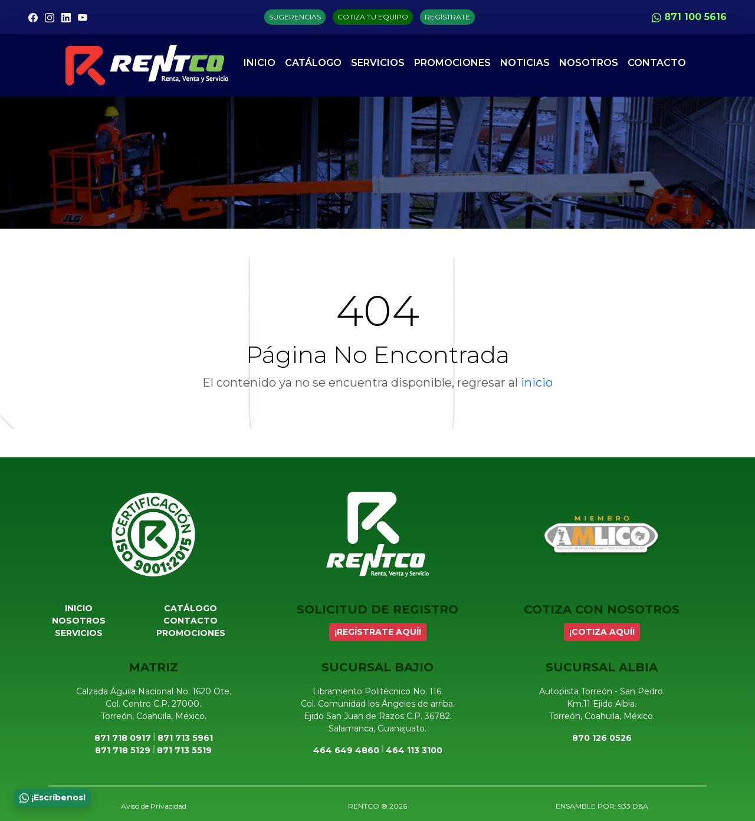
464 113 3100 (414, 750)
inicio (537, 382)
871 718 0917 (122, 738)
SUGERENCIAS (295, 16)
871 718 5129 (122, 750)
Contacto (657, 62)
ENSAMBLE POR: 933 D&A (602, 806)
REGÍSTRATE (447, 16)
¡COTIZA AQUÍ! (602, 632)
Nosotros (588, 62)
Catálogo (313, 62)
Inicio (259, 62)
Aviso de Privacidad (153, 806)
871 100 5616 (689, 16)
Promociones (452, 62)
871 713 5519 (184, 750)
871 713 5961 (185, 738)
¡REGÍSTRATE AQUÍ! (377, 632)
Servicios (378, 62)
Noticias (525, 62)
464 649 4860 (346, 750)
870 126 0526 (602, 738)
